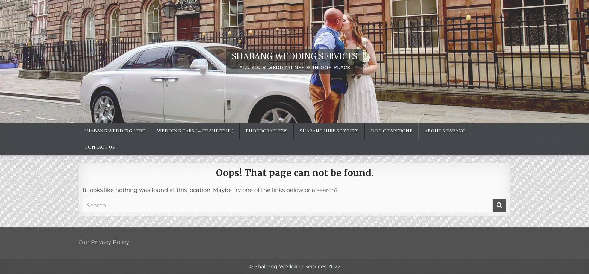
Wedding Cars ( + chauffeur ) (195, 131)
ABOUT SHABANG (444, 131)
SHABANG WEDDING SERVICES (295, 56)
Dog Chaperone (391, 131)
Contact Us (100, 147)
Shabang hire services (329, 131)
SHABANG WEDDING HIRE (114, 131)
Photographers (267, 131)
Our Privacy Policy (104, 241)
